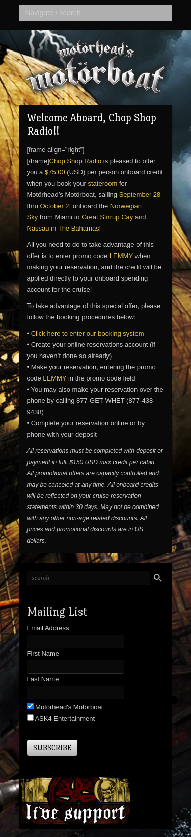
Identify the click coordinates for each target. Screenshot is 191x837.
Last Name (43, 679)
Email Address (48, 628)
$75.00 (55, 172)
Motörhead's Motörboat (68, 707)
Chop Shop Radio (75, 161)
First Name (43, 653)
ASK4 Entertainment (64, 718)
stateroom (102, 183)
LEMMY (121, 256)
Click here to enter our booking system (87, 333)
